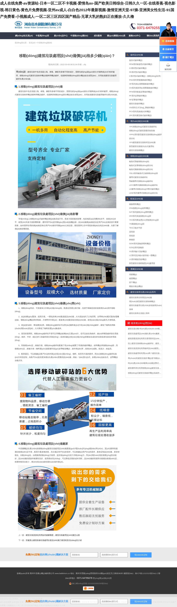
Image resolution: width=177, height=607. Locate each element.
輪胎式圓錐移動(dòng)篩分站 (141, 169)
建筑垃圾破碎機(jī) (136, 104)
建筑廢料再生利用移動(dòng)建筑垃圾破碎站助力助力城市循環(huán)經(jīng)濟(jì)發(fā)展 (145, 368)
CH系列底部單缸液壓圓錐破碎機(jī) (143, 88)
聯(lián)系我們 (153, 36)
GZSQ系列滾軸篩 (136, 247)
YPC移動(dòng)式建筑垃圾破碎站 (143, 127)
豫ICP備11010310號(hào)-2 (146, 573)
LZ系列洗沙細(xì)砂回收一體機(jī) (142, 255)
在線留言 (168, 49)
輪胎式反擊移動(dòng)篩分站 (141, 165)
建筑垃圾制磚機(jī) (136, 150)
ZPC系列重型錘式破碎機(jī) (140, 115)
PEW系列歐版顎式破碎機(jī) (140, 64)
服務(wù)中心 (135, 36)
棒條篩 (132, 240)
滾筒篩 (132, 232)
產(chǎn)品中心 (61, 36)
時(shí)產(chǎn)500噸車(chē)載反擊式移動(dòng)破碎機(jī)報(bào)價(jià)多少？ (145, 363)
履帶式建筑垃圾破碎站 (138, 177)
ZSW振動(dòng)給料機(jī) (139, 208)
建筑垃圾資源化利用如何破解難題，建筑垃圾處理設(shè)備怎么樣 (53, 535)
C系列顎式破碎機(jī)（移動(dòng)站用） (145, 76)
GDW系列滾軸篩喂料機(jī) (140, 244)
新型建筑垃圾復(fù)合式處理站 (141, 146)
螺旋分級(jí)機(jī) (136, 286)
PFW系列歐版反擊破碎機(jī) (140, 92)
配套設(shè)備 (135, 199)
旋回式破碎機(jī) (135, 60)
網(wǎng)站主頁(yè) (24, 36)
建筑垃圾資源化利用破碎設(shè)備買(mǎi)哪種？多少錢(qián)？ (145, 348)
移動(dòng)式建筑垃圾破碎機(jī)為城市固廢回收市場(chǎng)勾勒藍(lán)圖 (145, 373)
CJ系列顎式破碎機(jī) (138, 68)
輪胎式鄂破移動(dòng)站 (139, 161)
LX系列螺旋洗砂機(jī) (138, 259)
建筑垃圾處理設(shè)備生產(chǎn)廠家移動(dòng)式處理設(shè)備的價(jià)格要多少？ (145, 333)
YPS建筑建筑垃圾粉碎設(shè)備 (142, 142)
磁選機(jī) (133, 278)
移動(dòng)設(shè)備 (137, 156)
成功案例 (98, 36)
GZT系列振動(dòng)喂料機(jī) (141, 212)
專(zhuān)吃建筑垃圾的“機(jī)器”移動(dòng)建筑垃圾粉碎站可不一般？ (145, 358)
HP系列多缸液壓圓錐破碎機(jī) (141, 84)
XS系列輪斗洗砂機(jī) (138, 251)
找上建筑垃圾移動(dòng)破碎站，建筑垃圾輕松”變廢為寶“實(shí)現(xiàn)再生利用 (145, 343)
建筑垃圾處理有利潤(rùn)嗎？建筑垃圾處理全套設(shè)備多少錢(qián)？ (145, 353)
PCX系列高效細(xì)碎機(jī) (140, 111)
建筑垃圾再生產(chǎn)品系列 (141, 292)
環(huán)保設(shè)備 (137, 121)
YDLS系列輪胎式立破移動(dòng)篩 (143, 173)
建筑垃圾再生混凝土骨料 (139, 313)
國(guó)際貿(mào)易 (116, 36)
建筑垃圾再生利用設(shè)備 (140, 297)
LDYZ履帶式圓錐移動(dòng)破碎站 (143, 185)
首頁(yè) (32, 43)
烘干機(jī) (133, 282)
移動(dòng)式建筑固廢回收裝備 (142, 130)
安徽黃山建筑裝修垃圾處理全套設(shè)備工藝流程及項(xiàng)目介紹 (54, 540)
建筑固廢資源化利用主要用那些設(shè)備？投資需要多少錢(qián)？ (145, 338)
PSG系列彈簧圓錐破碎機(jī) (140, 80)
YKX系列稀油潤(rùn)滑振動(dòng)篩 (144, 220)
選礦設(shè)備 (135, 269)
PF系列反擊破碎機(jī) (138, 96)
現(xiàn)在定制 (140, 601)
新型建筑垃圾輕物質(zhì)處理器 (142, 263)
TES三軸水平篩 (135, 228)
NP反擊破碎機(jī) (136, 100)
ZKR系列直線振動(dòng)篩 (140, 216)
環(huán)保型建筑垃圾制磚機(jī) (142, 301)
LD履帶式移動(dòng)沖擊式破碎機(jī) (144, 189)
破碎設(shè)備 (135, 55)
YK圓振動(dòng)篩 (136, 224)
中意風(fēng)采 (42, 36)
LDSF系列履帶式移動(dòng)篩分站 (143, 193)
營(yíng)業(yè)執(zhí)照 (102, 578)
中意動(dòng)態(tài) (79, 36)
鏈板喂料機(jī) (135, 204)
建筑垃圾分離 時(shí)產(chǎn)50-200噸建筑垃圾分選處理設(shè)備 (145, 329)
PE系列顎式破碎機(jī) (138, 72)
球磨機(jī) (133, 274)
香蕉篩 (132, 236)
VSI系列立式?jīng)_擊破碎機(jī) (142, 107)
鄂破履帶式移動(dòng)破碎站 (141, 181)
